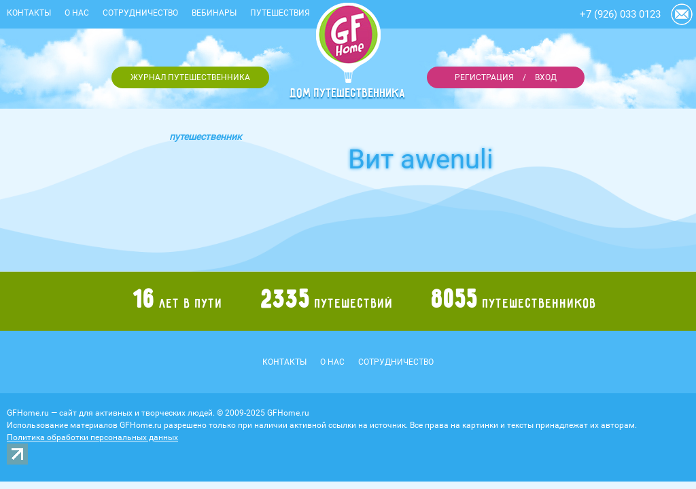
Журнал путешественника (190, 77)
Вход (546, 77)
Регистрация (484, 77)
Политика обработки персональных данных (92, 437)
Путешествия (280, 13)
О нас (77, 13)
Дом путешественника (348, 93)
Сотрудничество (140, 13)
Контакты (29, 13)
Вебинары (214, 13)
